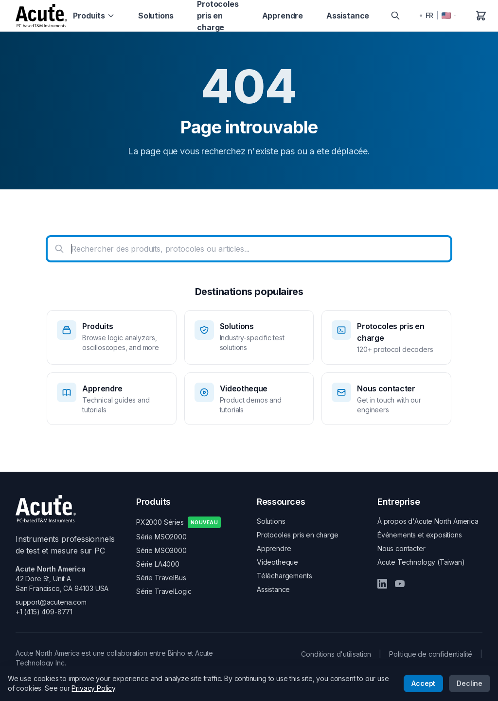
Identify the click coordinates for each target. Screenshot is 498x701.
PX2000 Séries (178, 522)
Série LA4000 (157, 564)
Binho (176, 653)
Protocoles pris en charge (297, 535)
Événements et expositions (419, 535)
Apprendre (282, 15)
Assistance (347, 15)
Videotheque (277, 562)
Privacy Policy (93, 688)
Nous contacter (401, 548)
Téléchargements (284, 576)
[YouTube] (400, 584)
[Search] (395, 15)
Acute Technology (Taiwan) (421, 562)
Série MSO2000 (161, 537)
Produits (94, 15)
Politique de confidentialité (430, 654)
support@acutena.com (51, 602)
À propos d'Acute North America (428, 521)
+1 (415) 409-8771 (44, 612)
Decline (469, 683)
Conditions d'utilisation (336, 654)
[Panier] (481, 15)
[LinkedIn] (382, 584)
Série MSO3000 (161, 550)
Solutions (156, 15)
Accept (423, 683)
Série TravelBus (161, 577)
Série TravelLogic (164, 591)
